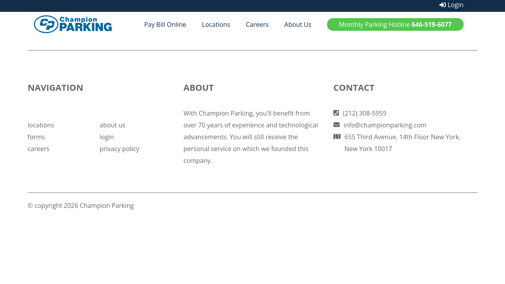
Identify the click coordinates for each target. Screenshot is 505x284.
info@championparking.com (385, 125)
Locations (216, 24)
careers (38, 148)
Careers (257, 24)
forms (36, 137)
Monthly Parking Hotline (395, 24)
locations (41, 125)
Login (452, 4)
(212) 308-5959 (364, 113)
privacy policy (119, 148)
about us (112, 125)
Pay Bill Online (165, 24)
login (107, 137)
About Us (298, 24)
